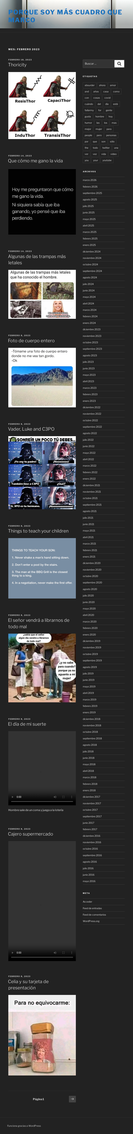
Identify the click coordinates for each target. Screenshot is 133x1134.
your (95, 160)
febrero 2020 (90, 627)
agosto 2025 (90, 199)
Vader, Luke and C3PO (31, 429)
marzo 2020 (90, 621)
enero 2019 (89, 712)
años (96, 91)
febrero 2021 (90, 550)
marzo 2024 (89, 309)
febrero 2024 (90, 316)
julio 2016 (88, 868)
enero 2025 (89, 244)
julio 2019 (88, 673)
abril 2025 (88, 225)
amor (113, 85)
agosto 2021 (90, 511)
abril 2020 (88, 614)
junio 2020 (89, 602)
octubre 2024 (90, 264)
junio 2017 (88, 822)
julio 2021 (88, 517)
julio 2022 (88, 439)
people (88, 135)
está (115, 103)
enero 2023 (89, 400)
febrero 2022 (90, 472)
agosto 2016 (90, 861)
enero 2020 (89, 634)
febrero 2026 (90, 186)
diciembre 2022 (91, 407)
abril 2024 (88, 303)
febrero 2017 (90, 829)
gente (109, 110)
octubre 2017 (90, 809)
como (116, 91)
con (87, 97)
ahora (102, 85)
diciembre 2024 (91, 251)
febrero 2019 (90, 705)
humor (88, 122)
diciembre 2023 (91, 329)
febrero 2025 (90, 238)
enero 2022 (89, 478)
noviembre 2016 (92, 842)
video (113, 153)
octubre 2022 (90, 420)
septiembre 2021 (92, 504)
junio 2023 (89, 368)
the (86, 147)
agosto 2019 (90, 667)
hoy (111, 116)
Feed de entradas (92, 908)
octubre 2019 (90, 654)
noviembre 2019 (92, 647)
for (99, 110)
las (98, 122)
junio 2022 (88, 446)
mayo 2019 (89, 686)
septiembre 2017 (92, 816)
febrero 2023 (90, 394)
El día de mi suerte (27, 724)
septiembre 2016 (92, 855)
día (107, 103)
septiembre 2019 (92, 660)
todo (95, 147)
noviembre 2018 (92, 725)
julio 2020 (88, 595)
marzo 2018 (89, 777)
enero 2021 (89, 556)
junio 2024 (89, 290)
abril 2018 (88, 770)
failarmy (89, 110)
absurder (90, 85)
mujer (99, 128)
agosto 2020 (90, 589)
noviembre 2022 (92, 413)
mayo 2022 (89, 452)
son (103, 141)
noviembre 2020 (92, 569)
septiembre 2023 (92, 348)
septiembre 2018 (92, 738)
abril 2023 (88, 381)
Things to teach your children (38, 531)
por (86, 141)
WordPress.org (91, 921)
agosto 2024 (90, 277)
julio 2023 (88, 361)
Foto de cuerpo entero (31, 340)
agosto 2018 (90, 744)
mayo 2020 (89, 608)
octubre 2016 (90, 848)
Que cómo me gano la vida (35, 160)
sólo (112, 141)
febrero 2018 (90, 783)
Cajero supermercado (30, 834)
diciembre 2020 (92, 563)
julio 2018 (88, 751)
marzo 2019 (89, 699)
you (87, 160)
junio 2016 (88, 874)
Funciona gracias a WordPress (24, 1125)
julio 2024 (88, 284)
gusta (88, 116)
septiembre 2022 (92, 426)
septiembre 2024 (92, 270)
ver (86, 153)
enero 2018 (89, 790)
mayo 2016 (89, 881)
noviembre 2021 (92, 491)
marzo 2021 (89, 543)
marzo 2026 (89, 179)
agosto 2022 (90, 433)
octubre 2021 (90, 498)
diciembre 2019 (91, 640)
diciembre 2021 (91, 485)
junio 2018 (88, 757)
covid (107, 97)
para (109, 128)
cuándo (89, 103)
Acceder (87, 901)
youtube (107, 160)
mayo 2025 (89, 219)
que (95, 141)
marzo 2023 (89, 387)
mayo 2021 (89, 530)
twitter (106, 147)
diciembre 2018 (91, 718)
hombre (99, 116)
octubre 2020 (90, 576)
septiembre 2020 (92, 582)
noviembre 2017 (92, 803)
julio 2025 (88, 206)
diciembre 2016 (91, 835)
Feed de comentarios (94, 914)
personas (111, 135)
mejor (88, 128)
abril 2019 (88, 692)
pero (99, 135)
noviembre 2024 (92, 257)
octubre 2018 (90, 731)
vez (95, 153)
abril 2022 (88, 459)
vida (103, 153)
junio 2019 (88, 679)
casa (106, 91)
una (116, 147)
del (99, 103)
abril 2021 (88, 537)
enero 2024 (89, 322)
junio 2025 (89, 212)
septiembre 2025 (92, 193)
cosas (96, 97)
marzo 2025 (89, 231)
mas (114, 122)
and (87, 91)
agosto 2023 (90, 355)
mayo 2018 (89, 764)
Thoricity (17, 64)
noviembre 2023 (92, 335)
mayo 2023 (89, 374)
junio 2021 (88, 524)
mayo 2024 (89, 296)
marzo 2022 (89, 465)
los (105, 122)
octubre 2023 (90, 342)
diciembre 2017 (91, 796)
